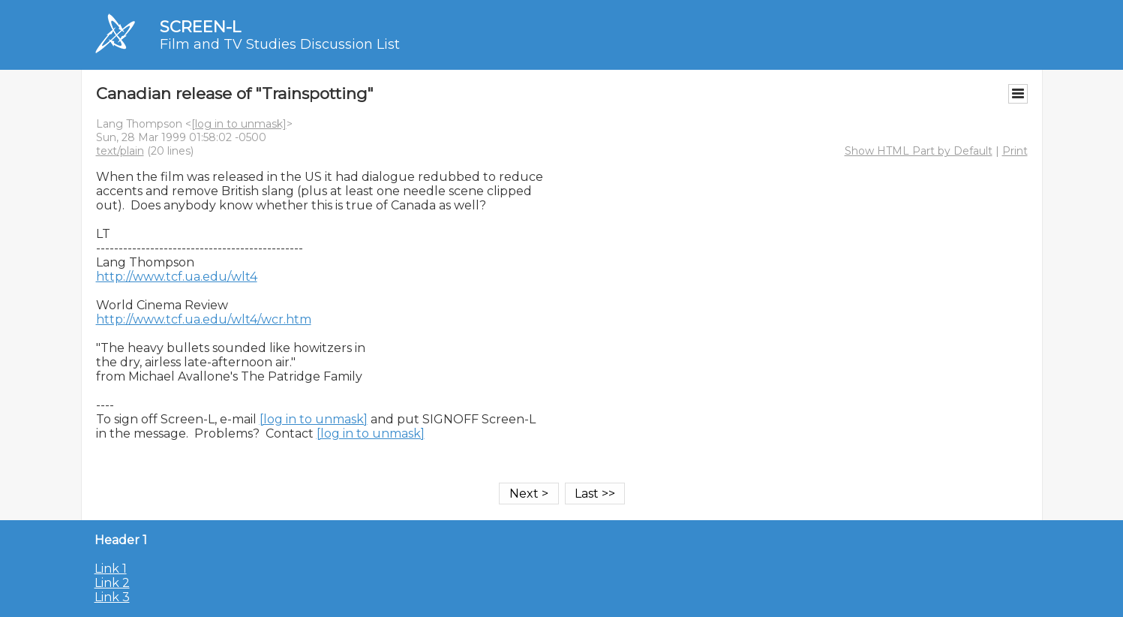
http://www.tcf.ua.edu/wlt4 (176, 276)
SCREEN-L (200, 26)
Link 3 (112, 597)
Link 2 (112, 583)
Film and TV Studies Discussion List (280, 44)
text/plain (120, 151)
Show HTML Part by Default (918, 151)
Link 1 (111, 568)
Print (1015, 151)
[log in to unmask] (239, 124)
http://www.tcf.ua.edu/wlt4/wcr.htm (203, 319)
